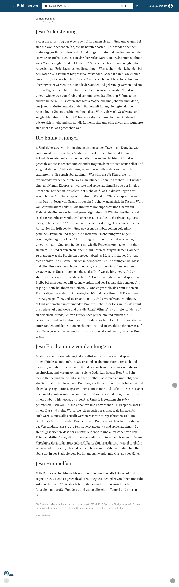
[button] (7, 6)
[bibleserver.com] (25, 6)
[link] (149, 239)
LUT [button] (129, 6)
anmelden (139, 38)
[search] (85, 5)
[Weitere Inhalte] (149, 58)
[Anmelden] (170, 6)
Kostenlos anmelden (157, 6)
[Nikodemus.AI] (6, 573)
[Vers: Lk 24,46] (145, 17)
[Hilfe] (174, 23)
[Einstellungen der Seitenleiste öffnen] (170, 23)
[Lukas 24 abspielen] (149, 154)
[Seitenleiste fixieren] (117, 14)
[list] (149, 108)
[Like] (124, 23)
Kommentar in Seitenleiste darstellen (145, 95)
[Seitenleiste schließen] (117, 302)
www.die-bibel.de (21, 583)
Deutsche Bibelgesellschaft (24, 22)
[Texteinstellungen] (137, 6)
